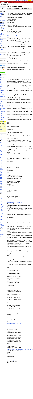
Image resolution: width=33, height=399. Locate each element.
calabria (1, 147)
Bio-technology (1, 80)
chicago (1, 201)
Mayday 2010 (1, 106)
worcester (1, 227)
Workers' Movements (2, 96)
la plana (1, 154)
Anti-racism (1, 79)
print (0, 136)
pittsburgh (1, 216)
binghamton (1, 199)
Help (27, 0)
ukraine (1, 171)
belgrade (1, 145)
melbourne (1, 190)
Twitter (3, 54)
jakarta (1, 189)
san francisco (1, 220)
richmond (1, 217)
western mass (1, 226)
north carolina (1, 213)
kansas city (1, 206)
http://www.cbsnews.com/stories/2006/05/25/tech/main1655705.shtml (15, 321)
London (1, 42)
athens (1, 142)
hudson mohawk (2, 205)
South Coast (1, 44)
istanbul (1, 153)
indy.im (1, 54)
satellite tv (1, 137)
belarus (1, 144)
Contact (26, 0)
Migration (1, 89)
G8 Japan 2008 (2, 113)
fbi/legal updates (2, 234)
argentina (1, 174)
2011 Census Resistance (2, 102)
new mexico (1, 212)
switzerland (1, 169)
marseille (1, 159)
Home (14, 0)
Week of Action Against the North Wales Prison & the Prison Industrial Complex (2, 13)
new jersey (1, 211)
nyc (0, 214)
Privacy (22, 0)
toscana (1, 170)
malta (0, 158)
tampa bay (1, 224)
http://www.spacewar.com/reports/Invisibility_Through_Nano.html (14, 323)
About (24, 0)
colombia (1, 178)
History (1, 87)
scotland (1, 168)
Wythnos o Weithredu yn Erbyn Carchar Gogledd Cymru (2, 16)
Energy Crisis (1, 83)
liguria (1, 155)
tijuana (1, 183)
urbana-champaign (2, 225)
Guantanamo (1, 109)
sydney (1, 192)
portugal (1, 165)
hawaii (1, 204)
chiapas (1, 175)
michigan (1, 209)
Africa (1, 139)
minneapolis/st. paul (2, 210)
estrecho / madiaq (2, 149)
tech (0, 236)
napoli (1, 160)
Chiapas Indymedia (2, 36)
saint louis (1, 219)
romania (1, 166)
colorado (1, 202)
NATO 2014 (1, 100)
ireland (1, 152)
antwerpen (1, 141)
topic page (1, 33)
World (1, 45)
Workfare (1, 101)
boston (1, 200)
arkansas (1, 197)
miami (1, 208)
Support (32, 0)
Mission (20, 0)
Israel (0, 230)
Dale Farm (1, 104)
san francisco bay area (2, 221)
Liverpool (1, 41)
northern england (2, 161)
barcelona (1, 143)
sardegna (1, 167)
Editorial (18, 0)
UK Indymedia (6, 2)
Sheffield (1, 43)
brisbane (1, 187)
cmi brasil (1, 177)
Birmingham (1, 40)
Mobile (16, 0)
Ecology (1, 82)
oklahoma (1, 215)
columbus (1, 203)
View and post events (2, 7)
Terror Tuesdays (2, 25)
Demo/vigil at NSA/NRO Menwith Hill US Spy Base (2, 20)
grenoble (1, 151)
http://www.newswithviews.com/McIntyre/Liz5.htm (12, 35)
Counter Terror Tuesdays (2, 23)
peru (0, 180)
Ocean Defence (2, 90)
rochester (1, 218)
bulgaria (1, 146)
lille (0, 156)
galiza (1, 150)
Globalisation (1, 86)
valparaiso (1, 184)
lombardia (1, 157)
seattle (1, 223)
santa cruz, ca (1, 222)
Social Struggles (2, 94)
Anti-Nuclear (1, 78)
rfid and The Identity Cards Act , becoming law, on (15, 6)
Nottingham (1, 49)
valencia (1, 172)
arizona (1, 196)
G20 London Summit (2, 107)
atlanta (1, 198)
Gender (1, 85)
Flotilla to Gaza (1, 105)
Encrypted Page (3, 121)
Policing (1, 92)
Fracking (1, 84)
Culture (1, 81)
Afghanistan (1, 76)
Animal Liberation (2, 77)
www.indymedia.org (2, 134)
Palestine (1, 91)
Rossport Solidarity (2, 117)
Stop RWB (1, 115)
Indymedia (1, 88)
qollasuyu (1, 181)
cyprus (1, 148)
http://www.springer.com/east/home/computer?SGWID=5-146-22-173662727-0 (15, 202)
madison (1, 207)
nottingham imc (1, 162)
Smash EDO (1, 118)
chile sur (1, 176)
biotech (1, 232)
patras (1, 163)
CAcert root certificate (1, 129)
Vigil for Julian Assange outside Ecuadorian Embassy (2, 28)
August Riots (1, 103)
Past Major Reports (2, 119)
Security (30, 0)
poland (1, 164)
